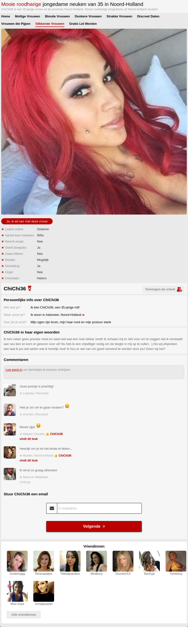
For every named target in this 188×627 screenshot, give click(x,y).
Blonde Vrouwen (57, 16)
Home (5, 16)
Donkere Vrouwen (88, 16)
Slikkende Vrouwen (49, 24)
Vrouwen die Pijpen (15, 24)
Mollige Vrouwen (27, 16)
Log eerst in (14, 369)
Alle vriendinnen (23, 614)
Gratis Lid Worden (83, 24)
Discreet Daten (148, 16)
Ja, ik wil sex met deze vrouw (26, 221)
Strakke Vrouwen (119, 16)
